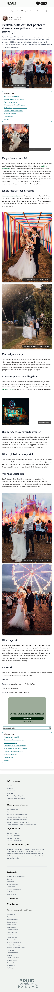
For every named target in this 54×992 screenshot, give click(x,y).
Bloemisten (10, 917)
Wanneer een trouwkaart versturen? (17, 817)
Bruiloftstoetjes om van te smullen (15, 108)
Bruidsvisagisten (12, 932)
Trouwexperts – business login (16, 876)
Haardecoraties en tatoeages (14, 99)
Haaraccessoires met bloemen (12, 196)
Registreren (27, 718)
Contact (9, 879)
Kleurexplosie (8, 117)
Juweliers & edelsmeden (14, 942)
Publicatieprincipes (12, 892)
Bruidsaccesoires (12, 922)
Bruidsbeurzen (11, 791)
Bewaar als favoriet (27, 728)
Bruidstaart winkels (12, 930)
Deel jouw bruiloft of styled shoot (16, 798)
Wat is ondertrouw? (12, 809)
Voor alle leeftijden (10, 114)
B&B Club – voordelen (13, 838)
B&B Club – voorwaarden (14, 841)
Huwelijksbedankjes (13, 958)
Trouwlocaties (11, 965)
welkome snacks (8, 389)
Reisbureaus (10, 950)
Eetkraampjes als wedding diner (15, 105)
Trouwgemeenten (12, 960)
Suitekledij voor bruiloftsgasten (16, 947)
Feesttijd (6, 119)
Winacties (10, 793)
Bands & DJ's (11, 914)
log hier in (30, 721)
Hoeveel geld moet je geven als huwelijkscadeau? (21, 825)
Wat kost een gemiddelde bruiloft (17, 819)
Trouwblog (10, 788)
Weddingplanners (12, 968)
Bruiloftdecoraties (12, 937)
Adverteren (10, 881)
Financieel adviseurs (13, 940)
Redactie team (11, 894)
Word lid (43, 3)
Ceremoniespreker (12, 952)
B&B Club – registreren (13, 835)
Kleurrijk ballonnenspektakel (13, 111)
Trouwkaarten (11, 963)
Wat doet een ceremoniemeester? (17, 814)
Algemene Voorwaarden (14, 889)
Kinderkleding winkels (13, 945)
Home (8, 801)
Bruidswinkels (11, 935)
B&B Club (10, 786)
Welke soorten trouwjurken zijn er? (17, 812)
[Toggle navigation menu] (38, 3)
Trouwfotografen (12, 927)
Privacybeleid (11, 887)
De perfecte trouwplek (11, 96)
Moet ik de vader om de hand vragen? (18, 822)
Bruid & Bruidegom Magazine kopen (17, 796)
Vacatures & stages (12, 884)
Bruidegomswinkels (12, 919)
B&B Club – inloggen (13, 833)
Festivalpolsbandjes (10, 102)
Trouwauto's (10, 955)
